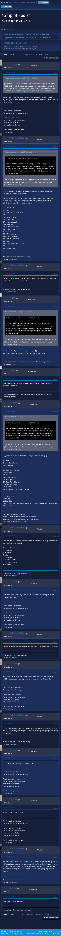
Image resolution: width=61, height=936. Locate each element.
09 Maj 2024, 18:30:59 (9, 857)
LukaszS (14, 403)
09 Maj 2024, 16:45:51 (9, 807)
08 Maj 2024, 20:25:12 (9, 306)
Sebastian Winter (17, 138)
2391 (41, 54)
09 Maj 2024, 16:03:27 (9, 758)
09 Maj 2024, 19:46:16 (9, 896)
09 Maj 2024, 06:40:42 (9, 590)
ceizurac (13, 64)
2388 (27, 54)
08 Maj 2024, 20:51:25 (9, 411)
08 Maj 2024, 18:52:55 (9, 273)
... (20, 54)
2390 (36, 54)
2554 (47, 54)
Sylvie (34, 38)
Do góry (5, 914)
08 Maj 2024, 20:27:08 (9, 378)
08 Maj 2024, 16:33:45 (9, 146)
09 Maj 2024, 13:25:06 (9, 671)
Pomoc (40, 931)
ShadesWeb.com (17, 933)
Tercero (13, 888)
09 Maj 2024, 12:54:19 (9, 641)
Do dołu (5, 54)
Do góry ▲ (57, 931)
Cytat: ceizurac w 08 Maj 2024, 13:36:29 (19, 152)
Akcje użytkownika (51, 58)
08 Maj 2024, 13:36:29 (9, 72)
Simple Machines (17, 931)
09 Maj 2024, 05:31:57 (9, 536)
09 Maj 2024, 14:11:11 (9, 723)
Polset (12, 298)
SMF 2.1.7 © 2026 (6, 931)
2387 (22, 54)
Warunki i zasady (48, 931)
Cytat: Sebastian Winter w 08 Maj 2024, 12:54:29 (22, 78)
